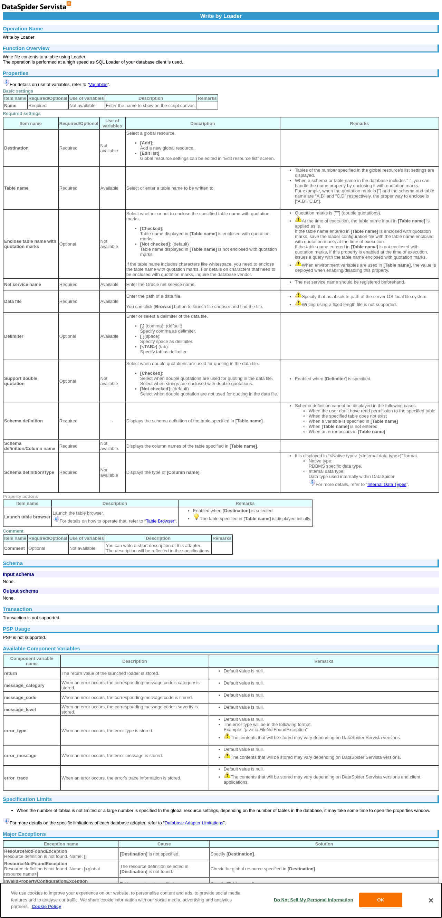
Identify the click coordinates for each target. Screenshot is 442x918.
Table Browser (160, 521)
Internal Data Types (386, 484)
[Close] (431, 900)
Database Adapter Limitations (194, 822)
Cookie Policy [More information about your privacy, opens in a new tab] (46, 906)
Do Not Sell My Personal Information (313, 899)
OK (380, 899)
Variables (98, 84)
